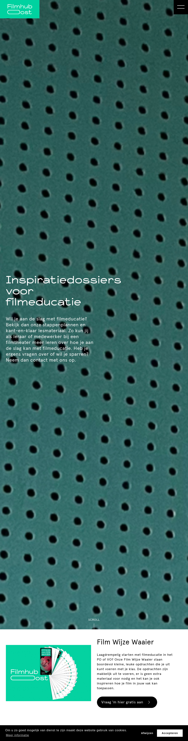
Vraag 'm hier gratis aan (127, 702)
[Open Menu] (181, 7)
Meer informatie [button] (17, 735)
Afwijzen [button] (147, 733)
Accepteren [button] (170, 733)
